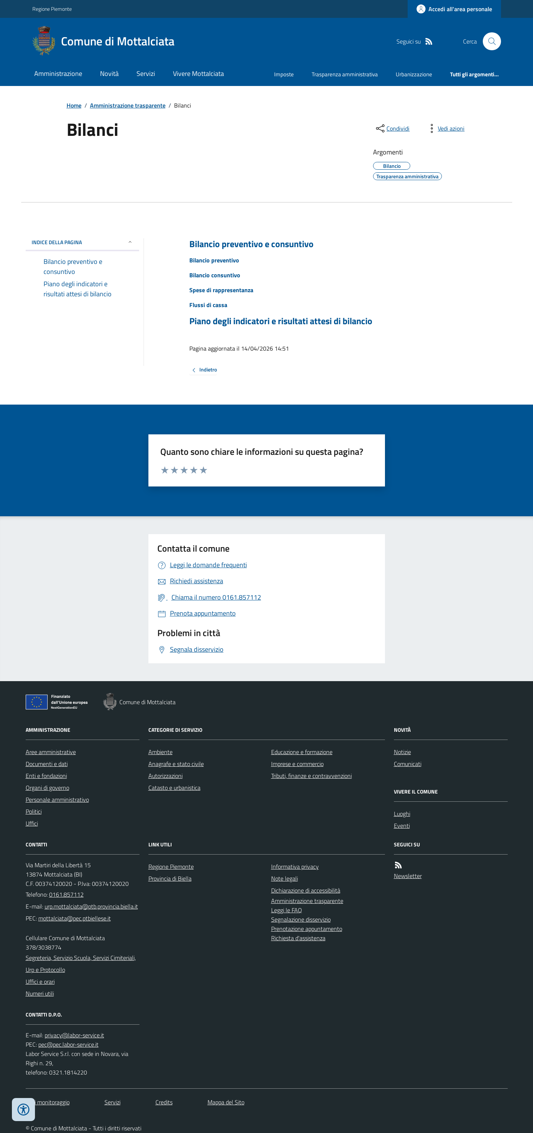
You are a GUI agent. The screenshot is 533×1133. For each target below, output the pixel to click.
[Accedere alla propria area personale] (454, 9)
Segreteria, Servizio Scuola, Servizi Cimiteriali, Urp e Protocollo (81, 963)
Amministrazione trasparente (128, 105)
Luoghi (402, 813)
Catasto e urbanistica (174, 787)
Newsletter (408, 875)
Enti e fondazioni (46, 775)
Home (74, 105)
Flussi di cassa (208, 304)
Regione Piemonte (52, 9)
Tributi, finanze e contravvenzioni (311, 775)
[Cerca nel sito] (489, 41)
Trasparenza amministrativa (345, 74)
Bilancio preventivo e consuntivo (251, 244)
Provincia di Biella (170, 878)
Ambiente (160, 751)
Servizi (146, 73)
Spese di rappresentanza (221, 289)
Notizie (402, 751)
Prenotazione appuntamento (306, 928)
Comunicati (407, 763)
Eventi (402, 825)
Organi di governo (47, 787)
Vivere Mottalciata (198, 73)
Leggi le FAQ (286, 910)
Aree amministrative (51, 751)
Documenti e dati (47, 763)
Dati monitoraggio (48, 1102)
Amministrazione (58, 73)
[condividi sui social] (392, 128)
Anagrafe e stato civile (176, 763)
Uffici (32, 823)
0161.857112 (66, 894)
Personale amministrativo (57, 799)
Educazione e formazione (302, 751)
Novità (109, 73)
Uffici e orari (40, 981)
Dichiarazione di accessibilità (305, 890)
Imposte (284, 74)
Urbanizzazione (414, 74)
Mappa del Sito (226, 1102)
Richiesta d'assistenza (298, 937)
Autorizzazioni (165, 775)
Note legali (284, 878)
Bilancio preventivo (214, 260)
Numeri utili (40, 993)
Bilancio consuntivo (214, 275)
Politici (34, 811)
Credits (164, 1102)
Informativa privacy (295, 866)
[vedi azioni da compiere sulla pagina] (445, 128)
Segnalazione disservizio (301, 919)
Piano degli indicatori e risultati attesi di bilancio (280, 321)
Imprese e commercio (297, 763)
